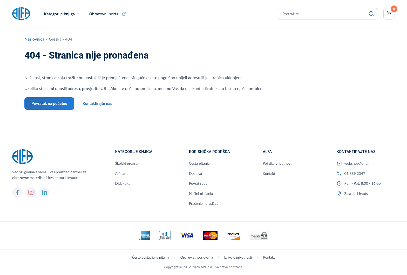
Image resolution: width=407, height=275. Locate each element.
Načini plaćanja (201, 193)
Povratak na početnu (49, 103)
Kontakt (269, 173)
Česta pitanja (199, 163)
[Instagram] (31, 192)
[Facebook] (17, 192)
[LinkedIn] (44, 192)
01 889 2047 (354, 173)
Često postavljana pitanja (150, 257)
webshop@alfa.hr (358, 163)
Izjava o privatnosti (238, 257)
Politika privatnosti (278, 163)
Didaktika (122, 183)
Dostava (195, 173)
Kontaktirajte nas (97, 103)
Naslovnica (34, 38)
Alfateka (121, 173)
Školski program (127, 163)
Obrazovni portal (104, 13)
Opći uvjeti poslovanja (196, 257)
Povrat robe (198, 183)
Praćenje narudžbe (203, 203)
